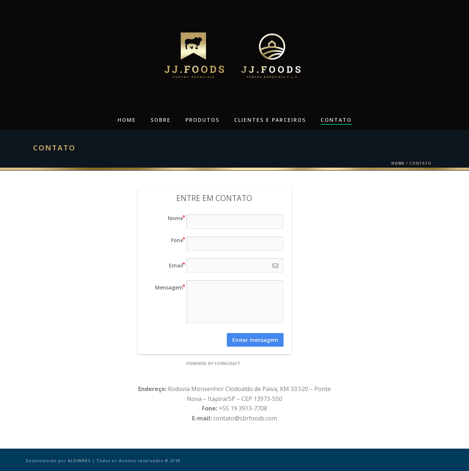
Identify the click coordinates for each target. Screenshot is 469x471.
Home (127, 119)
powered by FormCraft (214, 363)
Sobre (161, 119)
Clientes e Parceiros (270, 119)
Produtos (202, 119)
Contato (336, 119)
